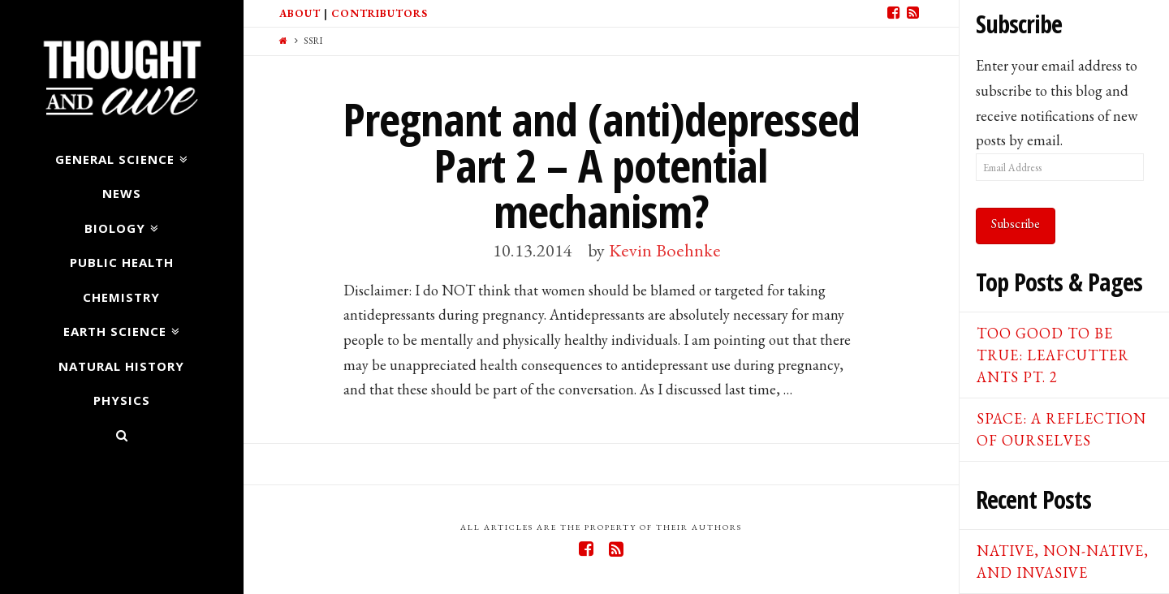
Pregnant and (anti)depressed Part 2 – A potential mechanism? (601, 165)
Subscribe (1015, 223)
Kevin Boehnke (665, 250)
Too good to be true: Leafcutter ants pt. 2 (1053, 355)
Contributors (379, 13)
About (300, 13)
